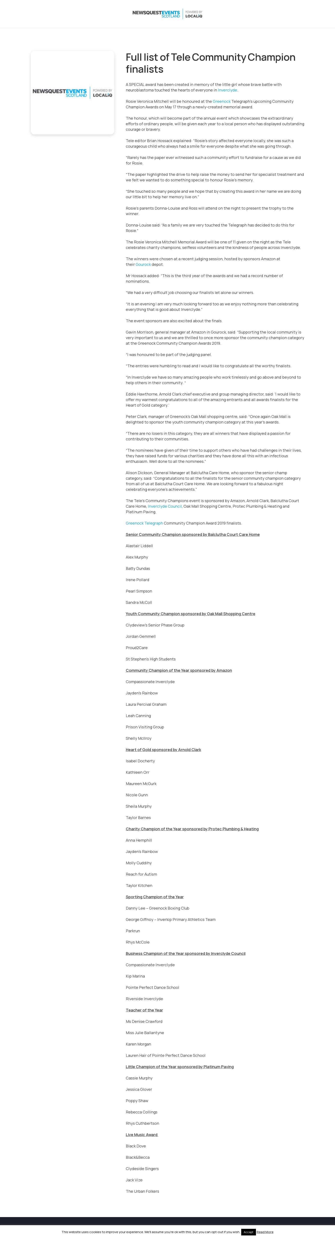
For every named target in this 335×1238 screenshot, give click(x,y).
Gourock (143, 264)
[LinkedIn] (283, 14)
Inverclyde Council (165, 506)
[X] (266, 14)
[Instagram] (275, 14)
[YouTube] (292, 14)
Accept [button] (248, 1232)
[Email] (300, 14)
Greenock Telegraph (144, 523)
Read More (265, 1232)
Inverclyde (227, 90)
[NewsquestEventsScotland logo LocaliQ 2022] (73, 13)
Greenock (222, 101)
